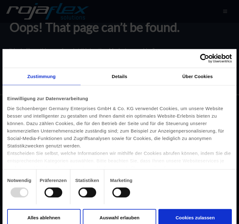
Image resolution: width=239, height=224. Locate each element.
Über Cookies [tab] (197, 76)
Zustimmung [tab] (41, 76)
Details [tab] (119, 76)
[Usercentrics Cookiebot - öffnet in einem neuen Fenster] (204, 58)
